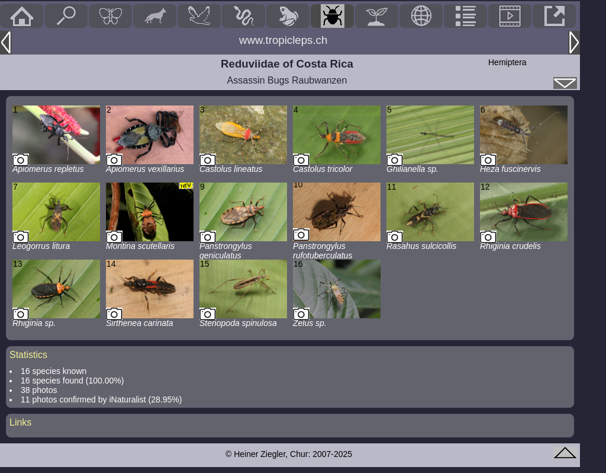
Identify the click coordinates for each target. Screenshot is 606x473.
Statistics (28, 355)
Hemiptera (507, 62)
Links (20, 422)
